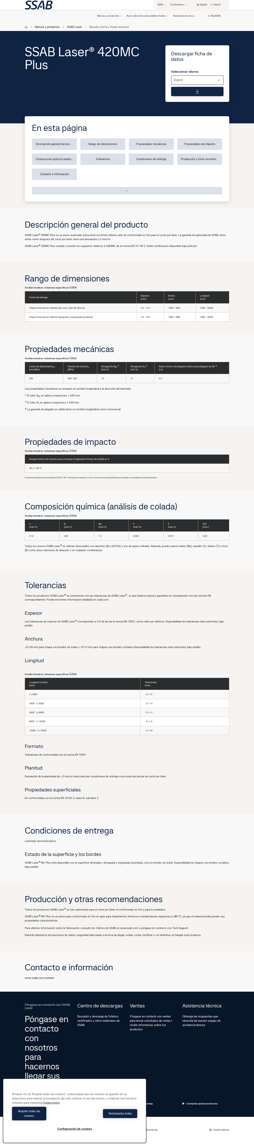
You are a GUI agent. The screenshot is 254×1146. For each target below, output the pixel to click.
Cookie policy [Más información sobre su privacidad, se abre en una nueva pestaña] (51, 1107)
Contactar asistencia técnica (200, 1103)
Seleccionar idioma (184, 71)
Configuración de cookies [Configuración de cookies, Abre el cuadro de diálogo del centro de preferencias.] (74, 1129)
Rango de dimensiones (102, 144)
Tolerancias (103, 159)
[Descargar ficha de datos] (197, 91)
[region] (74, 1113)
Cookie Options (219, 1129)
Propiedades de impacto (199, 144)
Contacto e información (54, 174)
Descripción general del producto (56, 144)
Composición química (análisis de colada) (56, 159)
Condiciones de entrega (151, 159)
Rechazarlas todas (107, 1116)
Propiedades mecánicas (151, 144)
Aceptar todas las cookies (42, 1116)
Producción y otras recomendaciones (201, 159)
